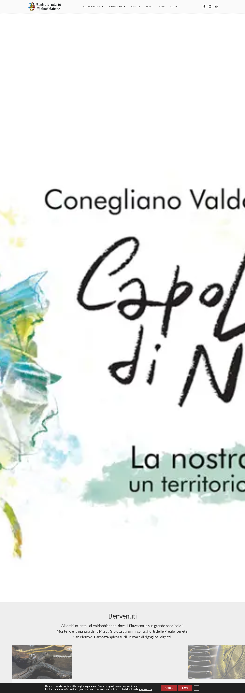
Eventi (153, 7)
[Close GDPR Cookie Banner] (199, 688)
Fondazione (120, 7)
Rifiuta (186, 687)
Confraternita (97, 7)
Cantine (139, 7)
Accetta (167, 687)
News (165, 7)
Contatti (179, 7)
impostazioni (142, 689)
